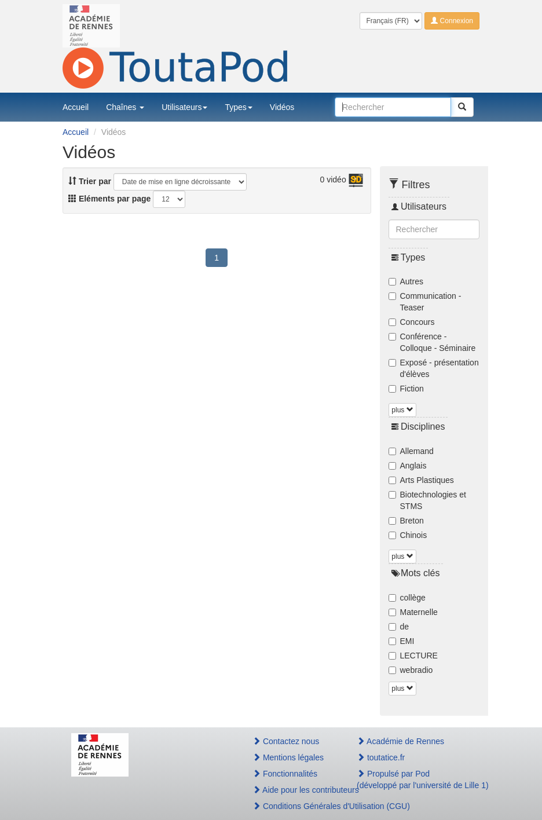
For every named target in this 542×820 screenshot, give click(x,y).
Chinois (408, 535)
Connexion (452, 21)
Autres (406, 281)
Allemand (411, 451)
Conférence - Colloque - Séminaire (432, 342)
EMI (402, 641)
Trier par (89, 181)
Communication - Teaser (425, 301)
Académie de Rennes (400, 741)
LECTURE (413, 655)
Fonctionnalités (284, 773)
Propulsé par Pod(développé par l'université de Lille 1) (414, 779)
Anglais (408, 465)
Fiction (406, 388)
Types (238, 107)
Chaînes (125, 107)
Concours (412, 322)
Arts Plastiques (421, 480)
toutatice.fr (381, 757)
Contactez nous (285, 741)
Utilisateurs (184, 107)
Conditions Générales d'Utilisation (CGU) (292, 806)
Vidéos (282, 107)
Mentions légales (288, 757)
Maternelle (413, 612)
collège (407, 597)
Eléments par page (109, 198)
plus (402, 410)
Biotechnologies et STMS (427, 500)
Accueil (76, 107)
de (399, 626)
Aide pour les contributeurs (292, 790)
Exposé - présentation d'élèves (434, 368)
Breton (406, 520)
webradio (411, 670)
